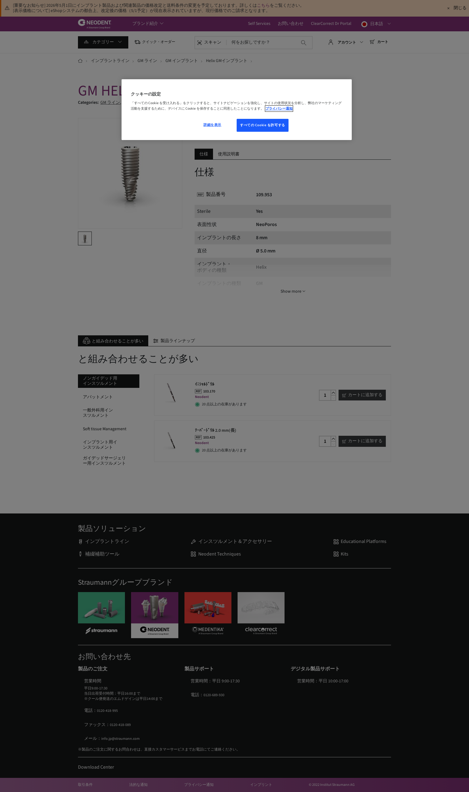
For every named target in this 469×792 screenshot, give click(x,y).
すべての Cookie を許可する (262, 125)
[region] (237, 109)
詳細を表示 (212, 124)
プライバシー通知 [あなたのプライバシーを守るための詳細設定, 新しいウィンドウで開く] (279, 108)
